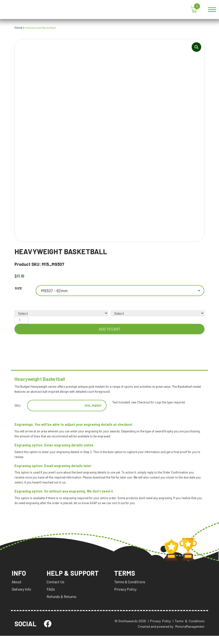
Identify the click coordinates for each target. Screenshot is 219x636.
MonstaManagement (189, 627)
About (16, 582)
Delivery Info (21, 589)
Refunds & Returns (61, 597)
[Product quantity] (21, 320)
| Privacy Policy (159, 621)
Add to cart (109, 329)
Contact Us (55, 582)
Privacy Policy (126, 589)
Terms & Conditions (130, 582)
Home (19, 27)
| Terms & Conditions (188, 621)
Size (18, 288)
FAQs (51, 589)
